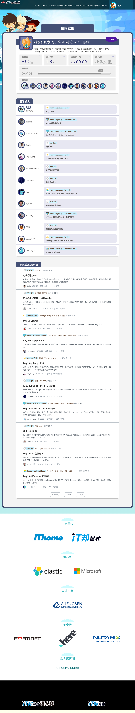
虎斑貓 (29, 122)
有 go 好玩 (50, 111)
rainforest (30, 181)
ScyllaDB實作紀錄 (54, 255)
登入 (119, 6)
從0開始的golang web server (59, 159)
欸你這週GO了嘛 (53, 171)
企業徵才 (77, 5)
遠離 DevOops (52, 183)
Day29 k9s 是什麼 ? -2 (36, 456)
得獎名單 (44, 5)
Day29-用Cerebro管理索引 (38, 479)
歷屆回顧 (69, 5)
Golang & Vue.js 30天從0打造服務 (61, 243)
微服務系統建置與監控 (55, 231)
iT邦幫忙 (105, 5)
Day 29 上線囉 (31, 323)
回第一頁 (55, 498)
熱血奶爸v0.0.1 (32, 170)
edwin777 (30, 241)
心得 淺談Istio (31, 278)
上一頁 (68, 498)
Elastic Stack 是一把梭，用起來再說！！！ (64, 195)
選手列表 (52, 5)
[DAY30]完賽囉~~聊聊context (40, 301)
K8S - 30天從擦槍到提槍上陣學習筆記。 (63, 219)
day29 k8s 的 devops (35, 343)
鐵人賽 (37, 5)
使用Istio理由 (31, 434)
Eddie (28, 146)
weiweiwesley (32, 134)
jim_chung (30, 158)
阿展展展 (30, 111)
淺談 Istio (50, 147)
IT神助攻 (85, 5)
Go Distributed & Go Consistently (61, 135)
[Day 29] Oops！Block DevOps (41, 389)
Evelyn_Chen (31, 217)
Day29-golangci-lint (35, 366)
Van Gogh (30, 253)
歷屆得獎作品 (95, 5)
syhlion (29, 205)
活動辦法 (60, 5)
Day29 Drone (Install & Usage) (41, 411)
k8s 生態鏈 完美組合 (54, 207)
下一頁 (80, 498)
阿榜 (28, 229)
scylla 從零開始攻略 (54, 123)
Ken (27, 193)
